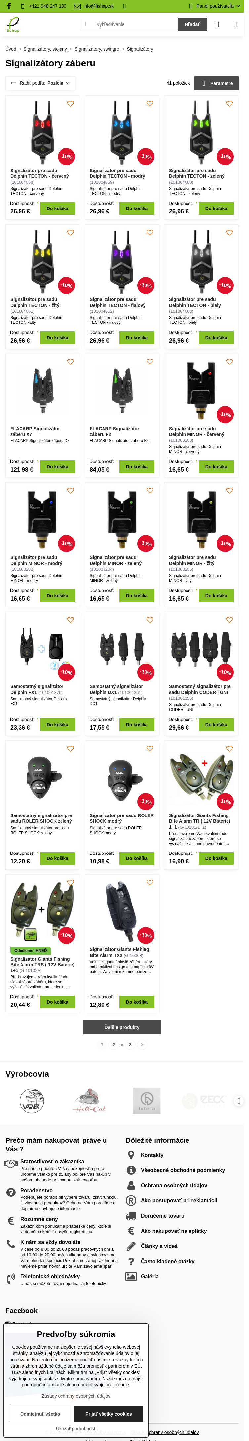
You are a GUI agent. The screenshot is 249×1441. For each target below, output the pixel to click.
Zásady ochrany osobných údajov (164, 1432)
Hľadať (192, 24)
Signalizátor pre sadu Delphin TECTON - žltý (34, 302)
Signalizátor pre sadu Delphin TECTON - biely (195, 302)
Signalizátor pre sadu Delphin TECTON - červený (39, 173)
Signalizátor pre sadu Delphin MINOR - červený (196, 431)
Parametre (216, 83)
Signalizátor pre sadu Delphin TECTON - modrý (117, 173)
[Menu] (236, 24)
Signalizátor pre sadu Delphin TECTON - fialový (117, 302)
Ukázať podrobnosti (76, 1428)
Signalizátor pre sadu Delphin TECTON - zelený (197, 173)
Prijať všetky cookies (108, 1414)
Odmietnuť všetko (40, 1414)
